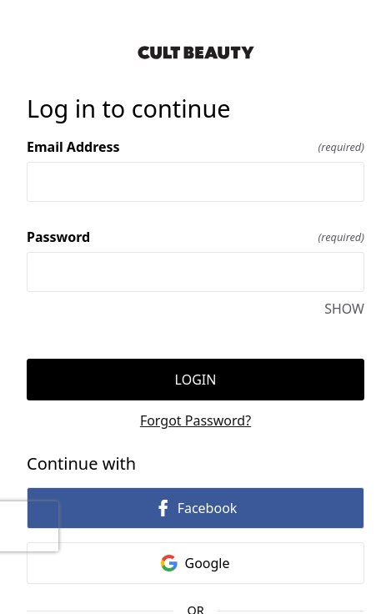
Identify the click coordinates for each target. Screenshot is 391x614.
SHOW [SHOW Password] (344, 308)
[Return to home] (195, 52)
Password (195, 237)
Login (196, 379)
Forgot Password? (195, 420)
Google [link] (195, 563)
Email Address (195, 146)
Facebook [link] (196, 508)
